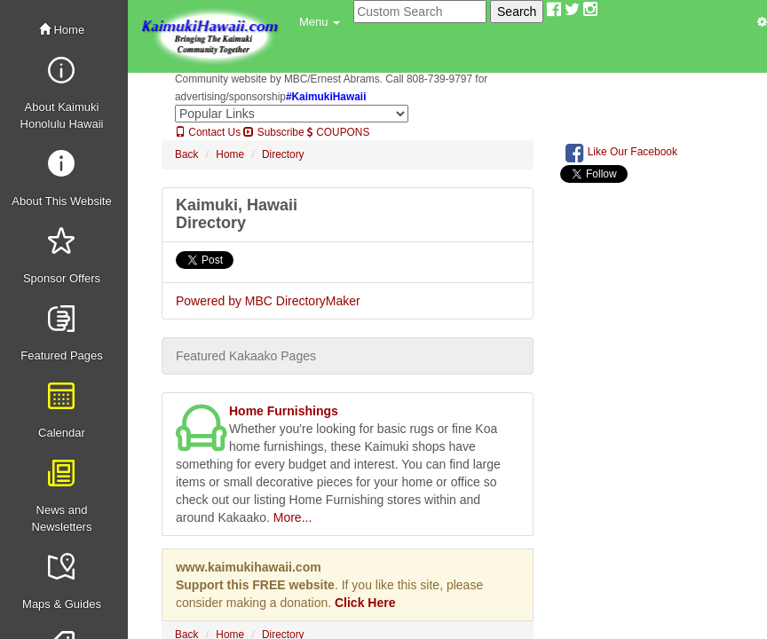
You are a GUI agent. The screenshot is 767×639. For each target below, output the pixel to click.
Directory (283, 154)
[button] (319, 22)
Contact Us (208, 132)
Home (61, 29)
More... (292, 517)
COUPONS (338, 132)
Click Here (365, 603)
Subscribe (273, 132)
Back (186, 154)
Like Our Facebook (621, 152)
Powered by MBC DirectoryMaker (268, 301)
